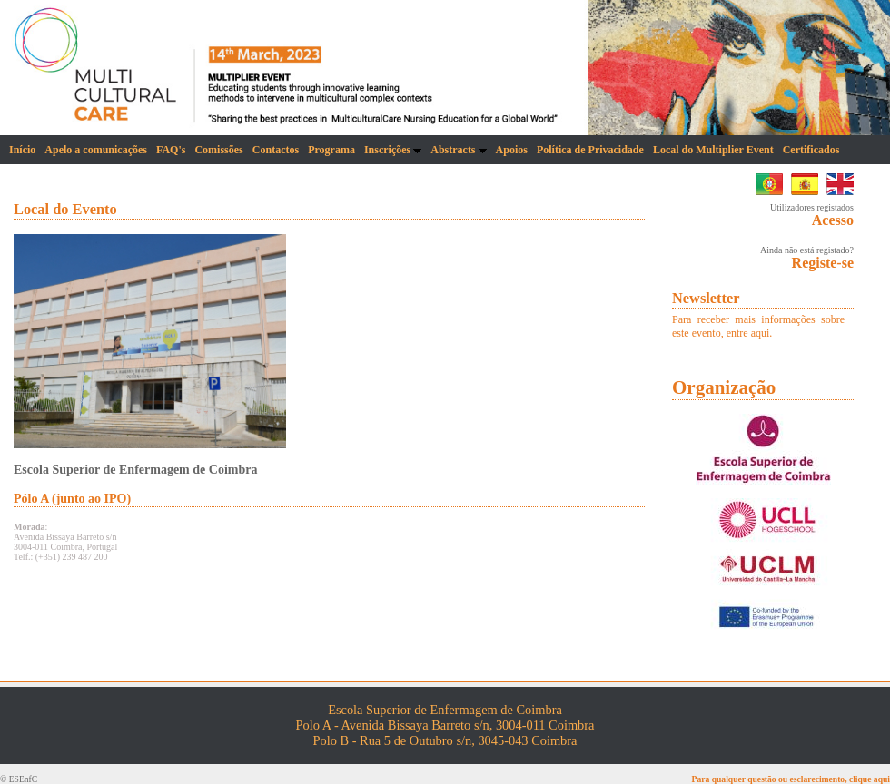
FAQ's (170, 149)
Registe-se (823, 262)
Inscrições (392, 149)
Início (22, 149)
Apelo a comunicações (95, 149)
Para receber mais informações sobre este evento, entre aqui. (758, 326)
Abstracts (458, 149)
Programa (331, 149)
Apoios (512, 149)
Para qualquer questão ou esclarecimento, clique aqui (791, 779)
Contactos (275, 149)
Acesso (833, 220)
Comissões (218, 149)
